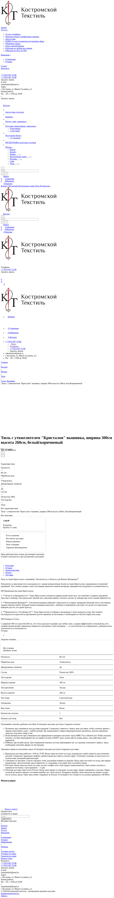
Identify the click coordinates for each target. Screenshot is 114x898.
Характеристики (12, 570)
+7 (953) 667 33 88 (8, 75)
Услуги (4, 830)
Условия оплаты (8, 851)
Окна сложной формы (14, 46)
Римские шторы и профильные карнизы (22, 37)
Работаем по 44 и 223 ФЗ (15, 51)
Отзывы (8, 62)
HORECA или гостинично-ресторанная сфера (24, 41)
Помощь (4, 847)
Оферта (4, 896)
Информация (6, 842)
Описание (9, 565)
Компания (5, 833)
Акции (4, 828)
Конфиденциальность (10, 893)
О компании (10, 59)
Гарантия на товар (8, 856)
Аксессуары (10, 39)
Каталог (4, 826)
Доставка (9, 575)
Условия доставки (8, 854)
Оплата (8, 572)
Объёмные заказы (12, 44)
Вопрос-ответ (6, 858)
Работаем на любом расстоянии (18, 48)
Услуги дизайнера (12, 34)
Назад (13, 344)
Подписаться (6, 819)
